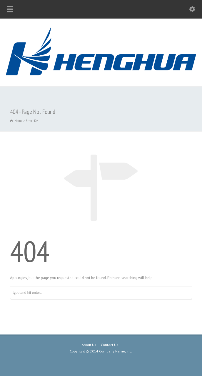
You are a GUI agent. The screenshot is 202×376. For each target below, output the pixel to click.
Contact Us (109, 344)
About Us (89, 344)
